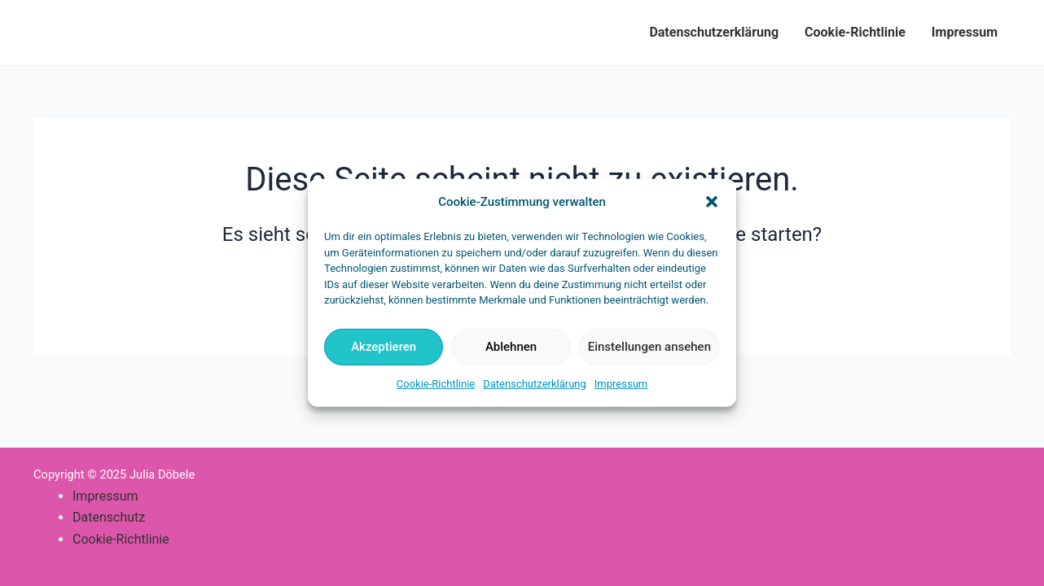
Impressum (620, 384)
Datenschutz (108, 517)
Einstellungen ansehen (649, 346)
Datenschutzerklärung (534, 384)
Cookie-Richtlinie (436, 384)
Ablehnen (511, 346)
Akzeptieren (383, 346)
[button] (712, 202)
